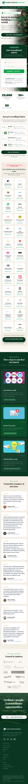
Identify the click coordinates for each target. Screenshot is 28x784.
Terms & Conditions (8, 766)
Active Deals (6, 747)
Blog (4, 758)
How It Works (6, 745)
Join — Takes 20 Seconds (14, 717)
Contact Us (6, 757)
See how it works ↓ (6, 38)
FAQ (4, 750)
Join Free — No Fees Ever (14, 34)
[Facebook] (7, 739)
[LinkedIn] (11, 739)
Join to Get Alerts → (14, 152)
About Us (5, 749)
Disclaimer (5, 768)
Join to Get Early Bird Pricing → (14, 339)
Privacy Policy (6, 764)
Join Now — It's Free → (14, 71)
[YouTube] (14, 739)
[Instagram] (4, 739)
